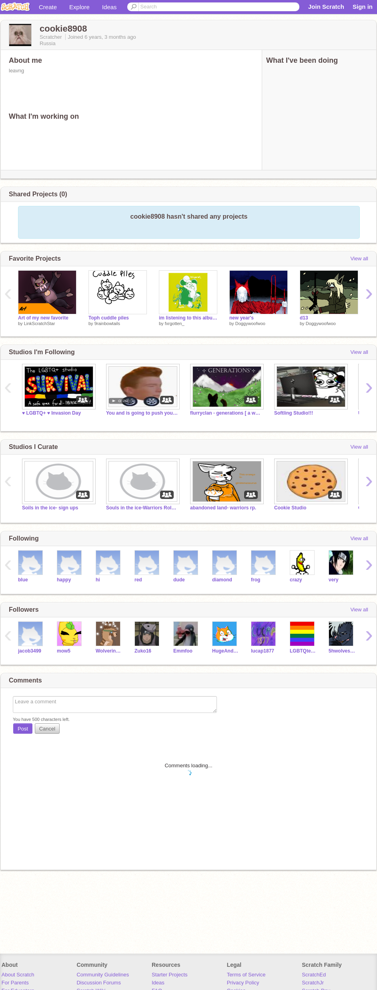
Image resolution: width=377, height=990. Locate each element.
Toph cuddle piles (108, 318)
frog (255, 580)
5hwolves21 (342, 651)
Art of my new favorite (43, 318)
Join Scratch (326, 6)
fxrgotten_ (174, 323)
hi (98, 580)
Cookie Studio (290, 508)
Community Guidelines (102, 975)
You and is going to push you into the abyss (142, 413)
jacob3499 (29, 651)
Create (48, 7)
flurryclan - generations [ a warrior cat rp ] (226, 413)
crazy (296, 580)
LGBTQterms (303, 651)
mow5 (63, 651)
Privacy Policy (243, 983)
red (138, 580)
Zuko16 (142, 651)
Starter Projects (170, 975)
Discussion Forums (98, 983)
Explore (79, 7)
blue (23, 580)
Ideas (109, 7)
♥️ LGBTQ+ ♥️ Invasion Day (51, 413)
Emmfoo (183, 651)
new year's (241, 318)
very (334, 580)
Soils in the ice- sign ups (50, 508)
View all (359, 258)
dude (179, 580)
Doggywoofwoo (250, 323)
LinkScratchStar (39, 323)
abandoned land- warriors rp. (223, 508)
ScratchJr (313, 983)
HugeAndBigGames (225, 651)
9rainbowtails (107, 323)
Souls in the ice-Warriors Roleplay (142, 508)
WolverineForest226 (109, 651)
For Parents (15, 983)
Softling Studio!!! (293, 413)
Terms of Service (246, 975)
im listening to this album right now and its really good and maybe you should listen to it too (188, 318)
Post (23, 729)
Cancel (47, 729)
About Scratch (18, 975)
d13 (304, 318)
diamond (222, 580)
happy (64, 580)
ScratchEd (314, 975)
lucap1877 (262, 651)
